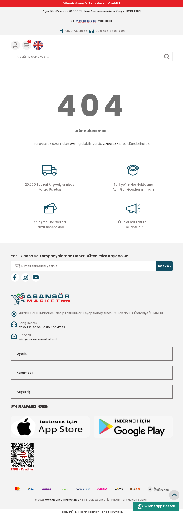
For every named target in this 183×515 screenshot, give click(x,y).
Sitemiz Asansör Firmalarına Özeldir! (91, 3)
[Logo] (40, 299)
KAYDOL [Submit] (164, 266)
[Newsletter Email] (92, 266)
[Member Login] (15, 45)
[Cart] (26, 45)
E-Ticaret (81, 512)
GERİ (73, 143)
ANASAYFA (112, 143)
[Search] (92, 56)
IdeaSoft (67, 512)
